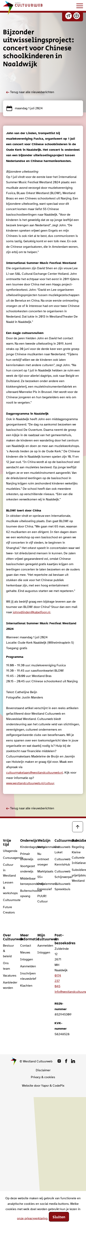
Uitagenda (8, 851)
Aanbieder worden (8, 985)
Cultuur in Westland (8, 870)
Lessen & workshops (8, 888)
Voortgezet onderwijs (25, 868)
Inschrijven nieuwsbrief (25, 976)
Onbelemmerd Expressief (43, 886)
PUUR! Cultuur (42, 898)
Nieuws (25, 952)
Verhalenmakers (43, 847)
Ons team (6, 965)
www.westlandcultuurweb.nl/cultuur (30, 783)
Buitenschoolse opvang (25, 893)
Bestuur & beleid (8, 951)
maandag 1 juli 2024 (24, 108)
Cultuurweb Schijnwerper (60, 874)
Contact (25, 945)
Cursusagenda (8, 858)
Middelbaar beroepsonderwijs (25, 881)
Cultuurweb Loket (60, 849)
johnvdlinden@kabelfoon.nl (31, 612)
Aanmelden (25, 966)
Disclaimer (43, 1070)
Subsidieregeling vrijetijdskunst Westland (77, 875)
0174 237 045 (58, 981)
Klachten (25, 985)
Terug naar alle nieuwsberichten (30, 92)
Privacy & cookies (43, 1077)
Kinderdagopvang (25, 847)
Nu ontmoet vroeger (43, 859)
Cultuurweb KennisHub (60, 861)
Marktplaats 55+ (43, 874)
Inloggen (25, 959)
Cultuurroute (8, 900)
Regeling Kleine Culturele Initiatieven (77, 855)
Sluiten (59, 1217)
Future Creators (8, 909)
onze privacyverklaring (32, 1218)
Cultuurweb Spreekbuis (60, 886)
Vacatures (8, 975)
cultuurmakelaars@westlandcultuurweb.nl (34, 772)
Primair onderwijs (25, 856)
